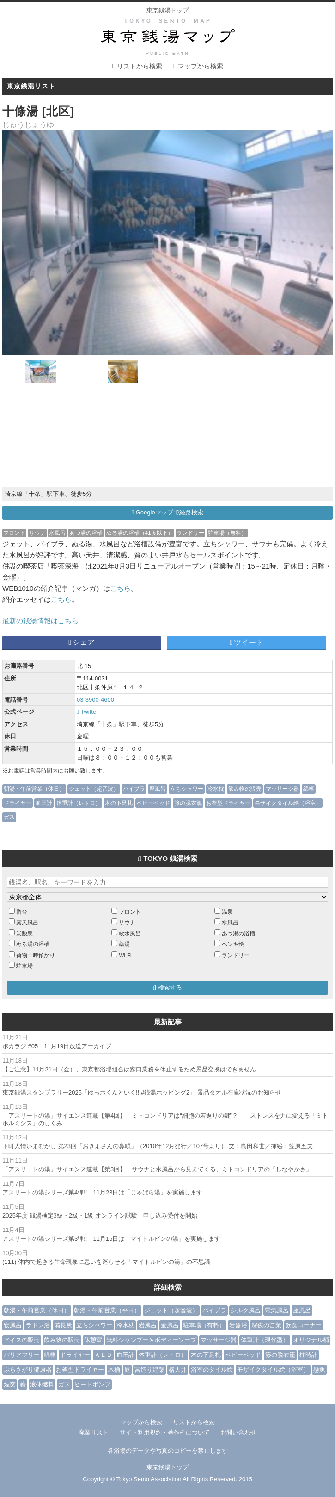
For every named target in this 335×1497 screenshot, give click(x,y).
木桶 (114, 1369)
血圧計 (44, 803)
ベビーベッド (153, 803)
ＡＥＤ (103, 1354)
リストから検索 (139, 66)
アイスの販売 (22, 1339)
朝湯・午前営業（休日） (34, 789)
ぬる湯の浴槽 (32, 944)
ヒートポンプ (92, 1384)
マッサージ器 (282, 789)
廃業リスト (94, 1432)
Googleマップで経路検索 (167, 512)
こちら (120, 588)
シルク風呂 (246, 1310)
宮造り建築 (149, 1369)
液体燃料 (42, 1384)
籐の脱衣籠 (188, 803)
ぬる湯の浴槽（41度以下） (139, 533)
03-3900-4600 (95, 699)
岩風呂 (148, 1325)
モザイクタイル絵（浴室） (288, 803)
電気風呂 (277, 1310)
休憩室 (93, 1339)
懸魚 (319, 1369)
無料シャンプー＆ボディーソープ (151, 1339)
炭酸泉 (24, 933)
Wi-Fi (125, 955)
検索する (167, 987)
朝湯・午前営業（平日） (107, 1310)
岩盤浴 (238, 1325)
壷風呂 (170, 1325)
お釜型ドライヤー (228, 803)
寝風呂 (13, 1325)
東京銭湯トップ (167, 10)
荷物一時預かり (35, 955)
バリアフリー (22, 1354)
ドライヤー (17, 803)
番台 (21, 912)
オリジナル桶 (311, 1339)
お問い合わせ (238, 1432)
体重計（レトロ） (78, 803)
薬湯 (124, 944)
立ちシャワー (186, 789)
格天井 (178, 1369)
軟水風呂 (130, 933)
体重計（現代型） (265, 1339)
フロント (14, 533)
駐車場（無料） (227, 533)
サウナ (37, 533)
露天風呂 (27, 922)
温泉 (227, 912)
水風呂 (57, 533)
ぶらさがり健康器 (28, 1369)
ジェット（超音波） (94, 789)
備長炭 (63, 1325)
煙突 (10, 1384)
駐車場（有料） (204, 1325)
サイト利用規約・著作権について (165, 1432)
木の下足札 (119, 803)
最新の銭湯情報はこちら (40, 621)
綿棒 (308, 789)
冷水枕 (215, 789)
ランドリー (190, 533)
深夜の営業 (266, 1325)
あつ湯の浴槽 (86, 533)
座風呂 (157, 789)
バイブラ (134, 789)
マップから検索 (200, 66)
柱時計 (308, 1354)
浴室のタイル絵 (212, 1369)
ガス (9, 817)
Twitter (87, 711)
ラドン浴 (38, 1325)
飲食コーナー (304, 1325)
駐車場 (24, 966)
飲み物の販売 (245, 789)
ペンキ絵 (233, 944)
